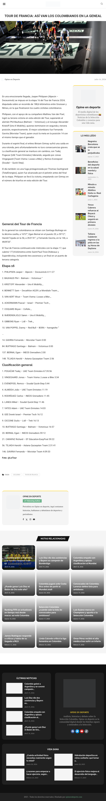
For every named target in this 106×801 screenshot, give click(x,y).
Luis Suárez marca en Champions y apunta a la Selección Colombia (85, 613)
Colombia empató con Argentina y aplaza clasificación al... (35, 714)
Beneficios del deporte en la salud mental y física (93, 168)
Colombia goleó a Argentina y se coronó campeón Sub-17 (18, 561)
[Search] (101, 4)
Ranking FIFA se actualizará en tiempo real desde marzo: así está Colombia (18, 613)
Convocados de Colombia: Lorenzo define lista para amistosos (86, 587)
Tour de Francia (31, 475)
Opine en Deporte (10, 79)
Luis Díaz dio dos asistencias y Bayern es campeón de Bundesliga (53, 561)
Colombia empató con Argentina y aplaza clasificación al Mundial (84, 561)
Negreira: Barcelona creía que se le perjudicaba (94, 147)
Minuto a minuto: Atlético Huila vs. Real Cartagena (94, 190)
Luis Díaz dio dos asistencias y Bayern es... (34, 700)
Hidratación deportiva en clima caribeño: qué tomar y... (87, 758)
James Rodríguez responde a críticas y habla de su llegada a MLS (18, 639)
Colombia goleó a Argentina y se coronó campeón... (35, 686)
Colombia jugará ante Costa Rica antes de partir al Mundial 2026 (52, 587)
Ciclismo (16, 475)
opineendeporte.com (74, 797)
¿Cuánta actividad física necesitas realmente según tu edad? (39, 758)
